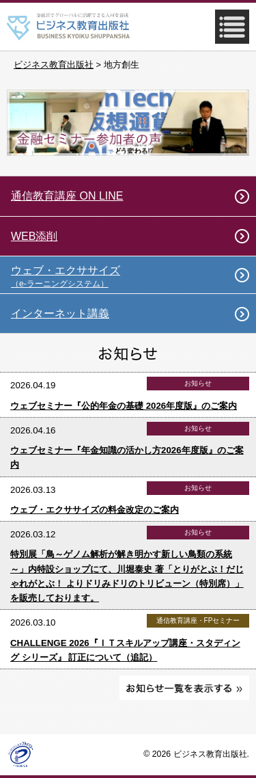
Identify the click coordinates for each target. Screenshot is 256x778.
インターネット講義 (60, 313)
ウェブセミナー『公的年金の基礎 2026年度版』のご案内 (123, 406)
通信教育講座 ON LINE (67, 196)
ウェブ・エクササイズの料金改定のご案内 (94, 510)
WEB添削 (34, 236)
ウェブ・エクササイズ (133, 277)
